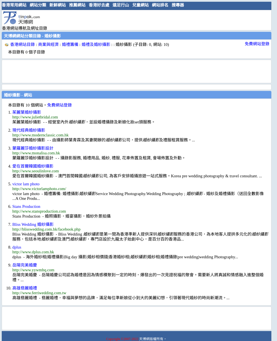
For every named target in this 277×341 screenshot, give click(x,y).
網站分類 (38, 5)
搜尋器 (178, 5)
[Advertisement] (135, 20)
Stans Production (26, 206)
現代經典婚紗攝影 (28, 130)
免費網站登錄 (257, 44)
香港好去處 (99, 5)
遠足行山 (121, 5)
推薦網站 (77, 5)
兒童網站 (140, 5)
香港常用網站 (14, 5)
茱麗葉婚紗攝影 (26, 112)
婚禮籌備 (70, 44)
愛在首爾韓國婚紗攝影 (32, 166)
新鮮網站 (57, 5)
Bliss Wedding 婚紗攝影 (33, 224)
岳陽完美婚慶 (24, 265)
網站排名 (160, 5)
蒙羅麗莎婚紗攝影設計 (32, 148)
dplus (16, 247)
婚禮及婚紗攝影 (96, 44)
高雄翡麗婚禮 (24, 288)
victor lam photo (26, 184)
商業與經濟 (48, 44)
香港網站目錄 (22, 44)
